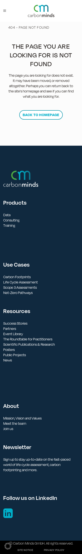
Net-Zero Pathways (18, 292)
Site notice (25, 550)
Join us (8, 429)
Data (6, 215)
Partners (9, 328)
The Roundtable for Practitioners (27, 339)
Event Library (13, 334)
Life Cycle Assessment (20, 282)
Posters (9, 349)
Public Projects (14, 355)
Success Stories (15, 323)
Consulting (11, 220)
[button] (8, 546)
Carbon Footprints (17, 277)
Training (9, 225)
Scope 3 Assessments (20, 287)
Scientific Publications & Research (29, 344)
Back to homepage (41, 115)
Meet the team (14, 423)
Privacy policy (54, 550)
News (7, 360)
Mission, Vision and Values (22, 418)
